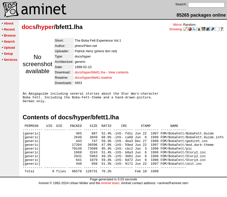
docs (29, 26)
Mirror (177, 24)
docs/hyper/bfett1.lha (90, 72)
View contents (118, 72)
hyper (45, 26)
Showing (175, 29)
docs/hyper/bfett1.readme (93, 77)
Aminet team (110, 195)
